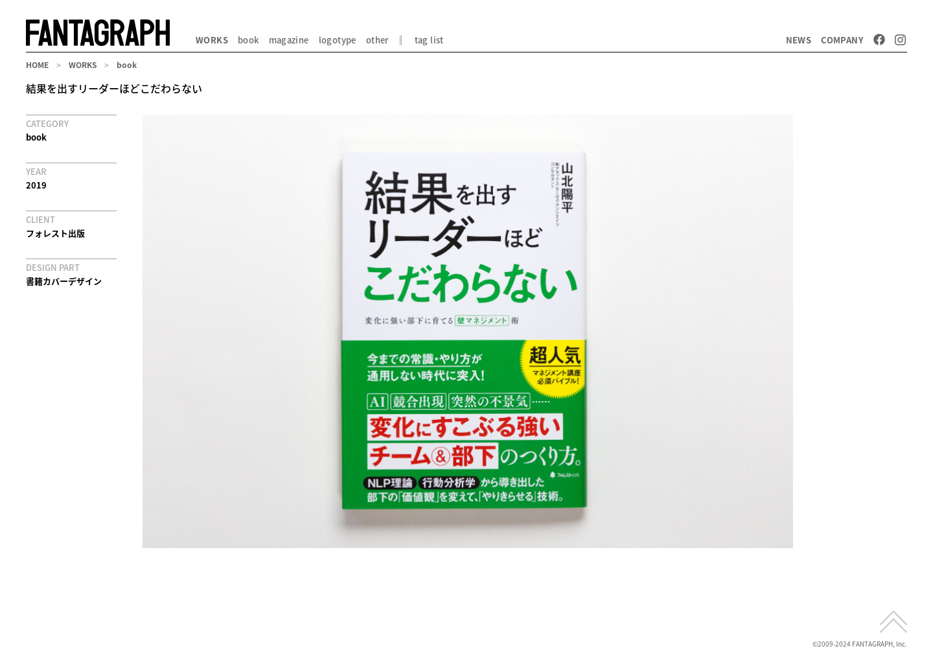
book (248, 40)
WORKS (212, 40)
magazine (289, 40)
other (377, 40)
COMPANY (842, 40)
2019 (36, 185)
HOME (37, 65)
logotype (337, 40)
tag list (429, 40)
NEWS (799, 40)
